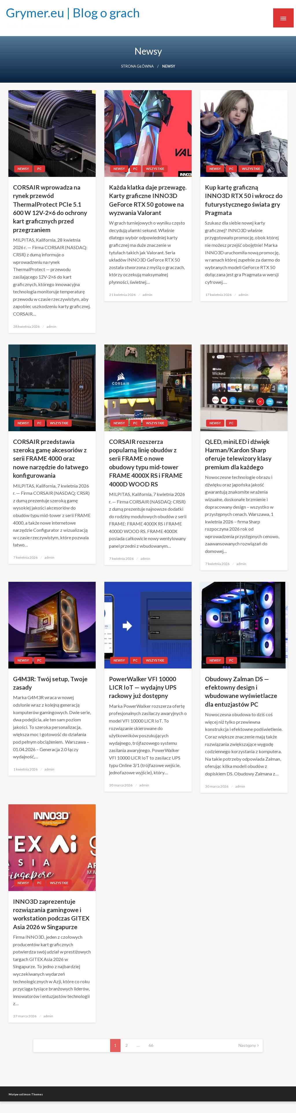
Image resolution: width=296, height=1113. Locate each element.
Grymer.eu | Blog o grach (73, 12)
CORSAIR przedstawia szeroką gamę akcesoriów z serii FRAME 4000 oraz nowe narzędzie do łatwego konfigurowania (50, 458)
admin (51, 326)
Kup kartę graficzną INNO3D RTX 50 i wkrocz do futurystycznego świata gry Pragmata (243, 200)
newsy (23, 169)
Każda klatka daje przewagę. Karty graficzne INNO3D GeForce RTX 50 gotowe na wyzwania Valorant (147, 200)
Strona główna (137, 66)
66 (151, 1045)
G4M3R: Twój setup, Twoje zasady (50, 683)
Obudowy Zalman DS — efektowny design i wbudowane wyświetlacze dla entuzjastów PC (241, 691)
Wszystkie (155, 169)
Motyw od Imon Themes (26, 1094)
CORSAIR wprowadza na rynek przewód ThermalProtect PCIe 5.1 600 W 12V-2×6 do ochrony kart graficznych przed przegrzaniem (50, 208)
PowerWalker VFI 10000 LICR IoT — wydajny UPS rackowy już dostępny (142, 687)
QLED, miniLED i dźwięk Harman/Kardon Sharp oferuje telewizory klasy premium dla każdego (238, 454)
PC (39, 169)
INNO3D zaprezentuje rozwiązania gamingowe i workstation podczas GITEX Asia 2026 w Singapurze (51, 914)
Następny (247, 1045)
